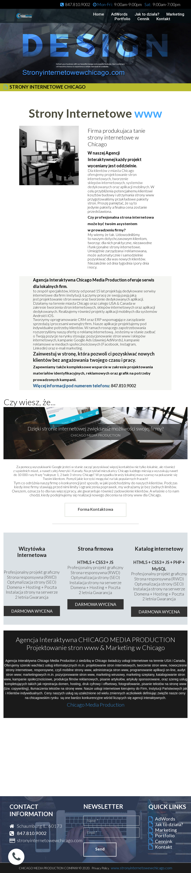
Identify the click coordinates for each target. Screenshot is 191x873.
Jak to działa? (147, 14)
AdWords (119, 14)
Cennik (143, 19)
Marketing (175, 14)
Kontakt (163, 19)
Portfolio (122, 19)
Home (98, 14)
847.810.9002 (123, 385)
